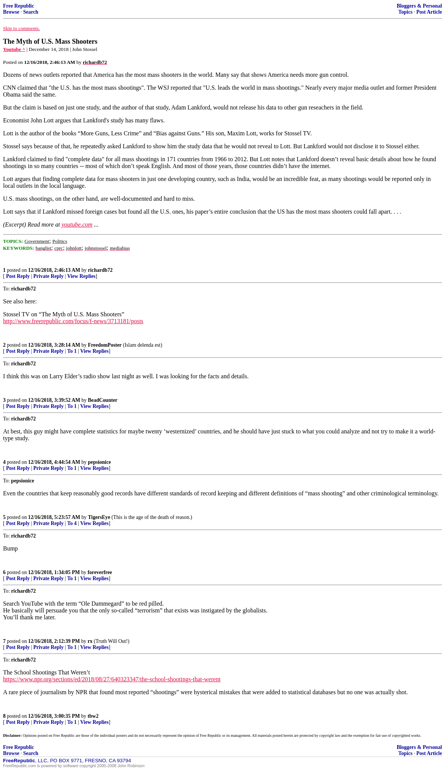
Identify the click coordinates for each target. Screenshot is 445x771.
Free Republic (18, 6)
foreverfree (100, 572)
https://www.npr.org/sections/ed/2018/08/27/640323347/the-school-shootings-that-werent (112, 679)
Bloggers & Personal (419, 6)
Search (30, 12)
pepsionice (99, 462)
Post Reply (18, 276)
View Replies (81, 276)
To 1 (72, 351)
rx (90, 641)
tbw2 (93, 716)
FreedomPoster (105, 345)
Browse (11, 12)
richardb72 (100, 270)
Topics (405, 12)
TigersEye (99, 517)
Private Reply (48, 276)
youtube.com (77, 224)
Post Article (429, 12)
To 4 (72, 523)
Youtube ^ (14, 49)
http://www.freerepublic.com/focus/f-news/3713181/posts (73, 321)
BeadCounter (103, 400)
